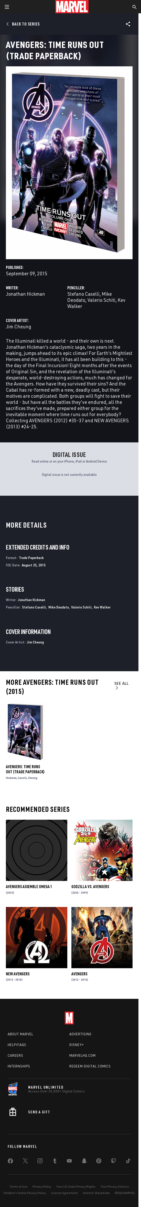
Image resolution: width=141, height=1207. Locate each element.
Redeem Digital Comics (90, 1066)
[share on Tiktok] (128, 1161)
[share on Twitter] (25, 1161)
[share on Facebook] (10, 1162)
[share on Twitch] (113, 1161)
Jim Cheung (18, 326)
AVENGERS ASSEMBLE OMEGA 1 (29, 886)
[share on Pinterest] (98, 1161)
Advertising (80, 1034)
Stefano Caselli (83, 294)
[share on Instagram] (39, 1161)
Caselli (22, 778)
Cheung (32, 778)
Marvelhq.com (82, 1055)
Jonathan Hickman (25, 294)
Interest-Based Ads (96, 1193)
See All (121, 685)
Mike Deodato (58, 607)
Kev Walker (102, 607)
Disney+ (76, 1045)
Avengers (79, 973)
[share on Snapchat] (84, 1161)
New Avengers (17, 973)
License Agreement (64, 1193)
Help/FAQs (17, 1045)
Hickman (11, 778)
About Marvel (20, 1034)
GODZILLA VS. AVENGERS (90, 886)
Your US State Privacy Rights (75, 1186)
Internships (19, 1066)
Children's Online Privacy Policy (24, 1193)
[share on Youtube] (69, 1161)
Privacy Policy (41, 1186)
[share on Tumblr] (54, 1161)
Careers (15, 1055)
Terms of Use (18, 1186)
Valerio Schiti (101, 300)
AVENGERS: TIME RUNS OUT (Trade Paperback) (25, 769)
